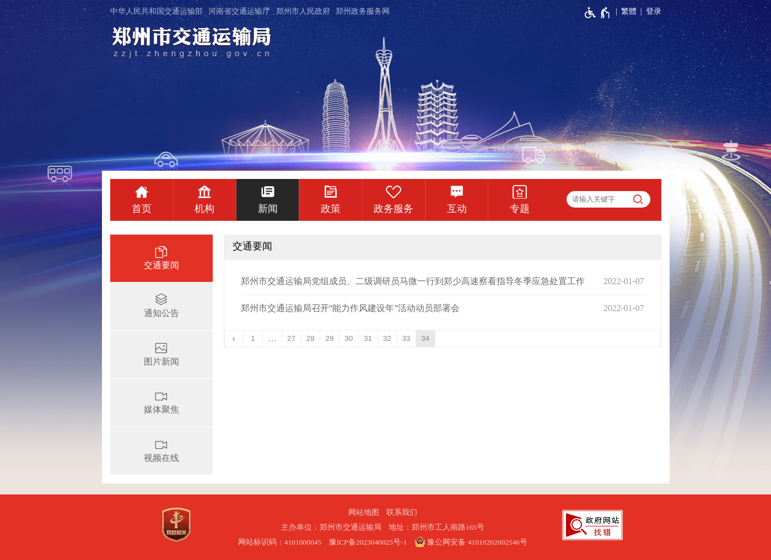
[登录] (649, 11)
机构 (204, 208)
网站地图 (363, 512)
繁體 (629, 11)
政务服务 (393, 208)
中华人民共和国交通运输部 (156, 11)
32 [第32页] (387, 338)
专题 (520, 208)
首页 (142, 208)
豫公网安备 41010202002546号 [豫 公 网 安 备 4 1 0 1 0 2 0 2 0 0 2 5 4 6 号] (470, 541)
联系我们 (401, 512)
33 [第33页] (406, 338)
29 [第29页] (330, 338)
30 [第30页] (348, 338)
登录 (653, 11)
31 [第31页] (368, 338)
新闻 (268, 208)
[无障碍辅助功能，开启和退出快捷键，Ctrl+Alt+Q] (598, 12)
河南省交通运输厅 (239, 11)
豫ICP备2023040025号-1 (368, 542)
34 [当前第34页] (425, 338)
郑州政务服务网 (363, 11)
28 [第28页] (310, 338)
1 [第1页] (253, 338)
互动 (457, 208)
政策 (331, 208)
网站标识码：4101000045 (280, 542)
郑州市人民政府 (303, 11)
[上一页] (234, 338)
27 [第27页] (291, 338)
